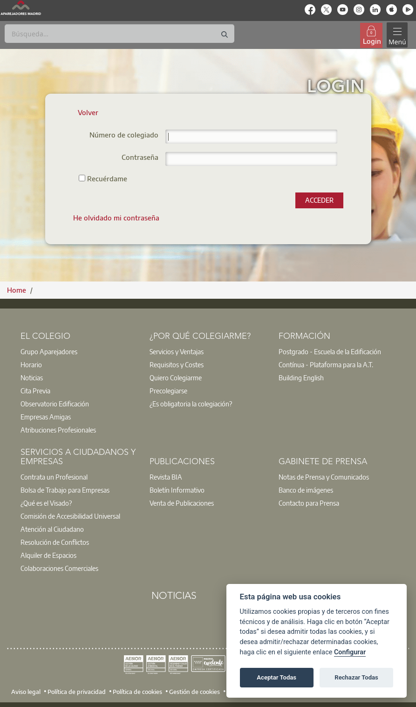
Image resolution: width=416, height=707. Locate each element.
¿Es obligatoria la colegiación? (191, 403)
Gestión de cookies (194, 691)
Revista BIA (166, 477)
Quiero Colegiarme (176, 377)
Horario (31, 364)
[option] (79, 351)
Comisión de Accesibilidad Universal (70, 516)
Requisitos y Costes (177, 364)
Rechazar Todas (356, 677)
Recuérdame (103, 178)
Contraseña (140, 157)
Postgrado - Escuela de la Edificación (330, 351)
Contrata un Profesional (54, 477)
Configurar (350, 652)
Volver (88, 112)
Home (17, 290)
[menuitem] (116, 217)
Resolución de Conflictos (54, 542)
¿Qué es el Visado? (46, 503)
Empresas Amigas (45, 416)
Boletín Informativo (177, 490)
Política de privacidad (77, 691)
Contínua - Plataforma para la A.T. (326, 364)
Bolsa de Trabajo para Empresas (64, 490)
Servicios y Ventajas (177, 351)
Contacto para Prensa (309, 503)
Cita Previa (35, 390)
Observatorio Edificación (54, 403)
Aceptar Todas (276, 677)
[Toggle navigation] (396, 35)
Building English (301, 377)
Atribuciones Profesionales (58, 430)
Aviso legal (26, 691)
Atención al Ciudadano (52, 529)
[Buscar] (119, 33)
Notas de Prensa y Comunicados (324, 477)
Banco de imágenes (306, 490)
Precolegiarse (168, 390)
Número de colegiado (123, 135)
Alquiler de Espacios (48, 555)
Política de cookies (137, 691)
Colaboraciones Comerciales (59, 568)
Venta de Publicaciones (182, 503)
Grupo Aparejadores (48, 351)
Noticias (31, 377)
